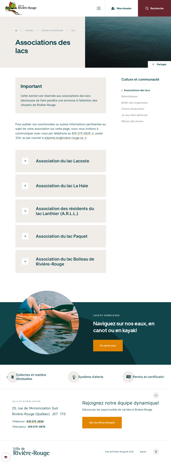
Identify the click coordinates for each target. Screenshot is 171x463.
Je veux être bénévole (134, 115)
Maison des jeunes (132, 121)
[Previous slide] (7, 377)
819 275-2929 (83, 134)
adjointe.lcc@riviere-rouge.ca (65, 139)
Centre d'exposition (132, 109)
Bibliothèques (129, 96)
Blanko (143, 452)
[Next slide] (163, 377)
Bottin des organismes (134, 103)
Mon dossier (121, 8)
